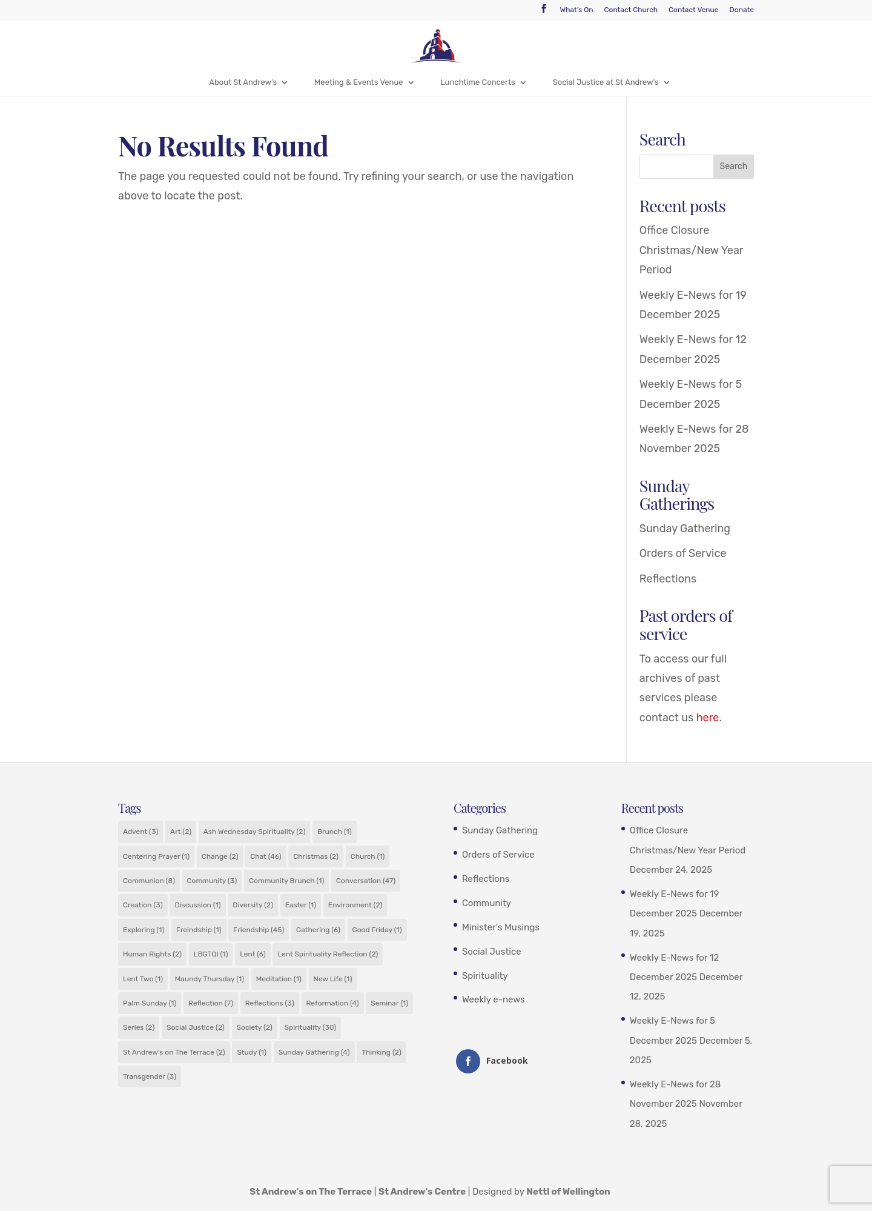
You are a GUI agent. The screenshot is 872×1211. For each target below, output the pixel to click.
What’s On (576, 10)
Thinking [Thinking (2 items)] (381, 1052)
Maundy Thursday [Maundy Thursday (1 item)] (209, 979)
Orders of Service (683, 553)
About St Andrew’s (243, 82)
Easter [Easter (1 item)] (301, 905)
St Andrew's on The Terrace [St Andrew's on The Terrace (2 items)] (174, 1052)
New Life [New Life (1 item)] (333, 979)
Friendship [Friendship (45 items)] (258, 930)
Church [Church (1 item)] (368, 856)
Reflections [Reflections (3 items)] (269, 1003)
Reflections (667, 578)
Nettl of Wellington (568, 1191)
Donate (742, 10)
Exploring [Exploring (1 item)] (143, 930)
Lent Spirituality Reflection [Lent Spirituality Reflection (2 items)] (327, 954)
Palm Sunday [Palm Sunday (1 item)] (149, 1003)
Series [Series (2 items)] (138, 1027)
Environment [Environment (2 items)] (355, 905)
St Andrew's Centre (422, 1191)
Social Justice (491, 951)
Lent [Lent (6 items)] (253, 954)
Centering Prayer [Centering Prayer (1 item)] (156, 856)
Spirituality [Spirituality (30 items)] (311, 1027)
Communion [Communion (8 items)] (149, 880)
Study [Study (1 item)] (251, 1052)
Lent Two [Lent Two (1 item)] (143, 979)
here (707, 717)
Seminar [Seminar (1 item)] (389, 1003)
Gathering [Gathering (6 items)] (318, 930)
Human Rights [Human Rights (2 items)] (152, 954)
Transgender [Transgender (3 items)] (149, 1076)
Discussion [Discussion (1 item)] (197, 905)
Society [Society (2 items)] (254, 1027)
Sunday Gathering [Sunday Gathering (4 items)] (314, 1052)
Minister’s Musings (501, 927)
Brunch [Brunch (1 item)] (334, 831)
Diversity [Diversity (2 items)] (253, 905)
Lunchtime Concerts (478, 82)
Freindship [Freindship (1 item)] (199, 930)
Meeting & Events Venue (358, 82)
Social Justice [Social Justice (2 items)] (196, 1027)
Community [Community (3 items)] (212, 880)
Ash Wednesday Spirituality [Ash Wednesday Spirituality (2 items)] (254, 831)
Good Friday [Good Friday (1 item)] (377, 930)
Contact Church (631, 10)
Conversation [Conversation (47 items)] (365, 880)
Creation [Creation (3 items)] (143, 905)
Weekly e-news (493, 999)
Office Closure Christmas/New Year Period (691, 250)
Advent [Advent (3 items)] (140, 831)
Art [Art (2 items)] (180, 831)
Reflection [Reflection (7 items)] (210, 1003)
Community (486, 903)
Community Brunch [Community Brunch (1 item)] (286, 880)
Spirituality (485, 975)
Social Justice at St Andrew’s (606, 82)
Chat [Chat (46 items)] (265, 856)
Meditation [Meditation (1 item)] (279, 979)
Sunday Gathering (684, 528)
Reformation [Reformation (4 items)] (332, 1003)
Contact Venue (693, 10)
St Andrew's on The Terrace (310, 1191)
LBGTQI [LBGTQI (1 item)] (211, 954)
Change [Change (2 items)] (220, 856)
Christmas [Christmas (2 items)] (316, 856)
